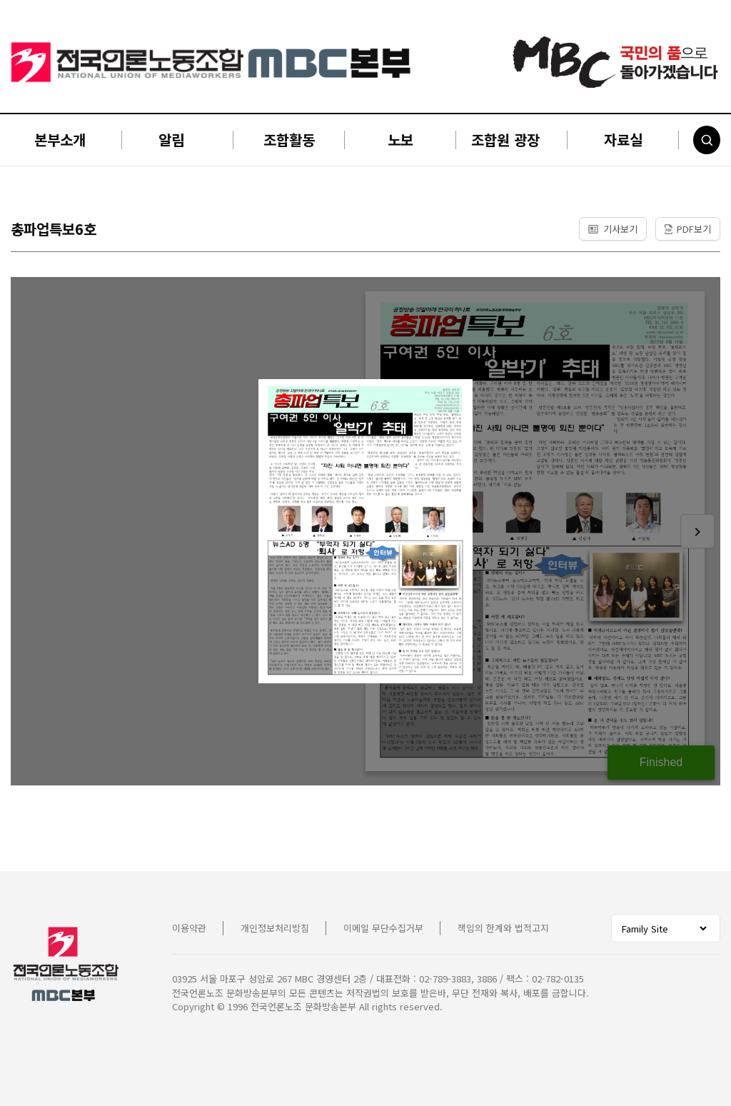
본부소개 (60, 139)
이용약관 (189, 928)
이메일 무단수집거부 (383, 928)
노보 (400, 139)
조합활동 (289, 139)
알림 (171, 139)
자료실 (623, 139)
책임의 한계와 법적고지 (503, 928)
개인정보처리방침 (275, 928)
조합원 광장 (505, 139)
